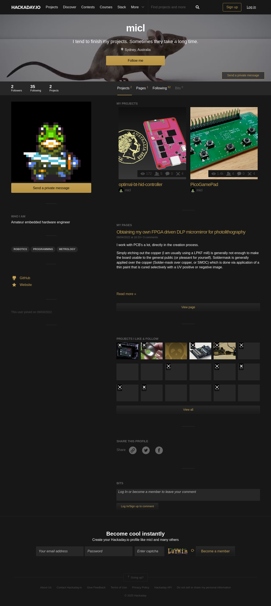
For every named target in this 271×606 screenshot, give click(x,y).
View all (188, 409)
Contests (88, 7)
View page (188, 307)
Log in (251, 7)
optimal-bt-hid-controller (140, 184)
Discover (69, 7)
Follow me (135, 60)
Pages (142, 88)
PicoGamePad (204, 184)
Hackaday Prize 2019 (217, 388)
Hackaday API (163, 587)
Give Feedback (96, 587)
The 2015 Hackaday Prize (144, 346)
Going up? (135, 577)
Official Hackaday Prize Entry (120, 346)
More (138, 7)
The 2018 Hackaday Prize (168, 367)
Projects (52, 7)
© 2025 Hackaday (135, 595)
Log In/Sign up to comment (137, 506)
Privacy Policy (140, 587)
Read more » (126, 294)
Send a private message (243, 75)
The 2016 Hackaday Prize (193, 346)
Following (162, 88)
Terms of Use (119, 587)
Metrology (67, 249)
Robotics (20, 249)
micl (125, 190)
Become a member (215, 551)
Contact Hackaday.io (69, 587)
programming (43, 249)
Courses (106, 7)
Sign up (232, 7)
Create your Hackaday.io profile (116, 540)
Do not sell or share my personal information (204, 587)
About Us (45, 587)
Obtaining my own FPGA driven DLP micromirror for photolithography (180, 232)
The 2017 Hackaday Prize (241, 346)
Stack (122, 7)
